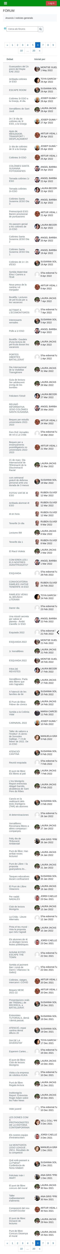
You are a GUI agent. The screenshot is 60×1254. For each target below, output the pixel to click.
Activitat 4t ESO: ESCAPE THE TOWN (17, 955)
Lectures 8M (15, 532)
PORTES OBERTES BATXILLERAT (16, 357)
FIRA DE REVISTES (14, 670)
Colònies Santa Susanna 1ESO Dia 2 (19, 239)
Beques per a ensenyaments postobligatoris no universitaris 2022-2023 (18, 447)
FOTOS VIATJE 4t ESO (18, 494)
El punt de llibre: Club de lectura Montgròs (17, 1062)
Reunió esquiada (17, 762)
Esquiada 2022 (16, 632)
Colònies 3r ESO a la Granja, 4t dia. (18, 99)
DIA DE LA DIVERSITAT (15, 1041)
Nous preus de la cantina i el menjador (18, 287)
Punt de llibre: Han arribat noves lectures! (18, 853)
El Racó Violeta (17, 551)
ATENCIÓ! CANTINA (14, 752)
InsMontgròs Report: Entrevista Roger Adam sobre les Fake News (18, 1097)
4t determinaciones (19, 815)
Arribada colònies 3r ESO (18, 80)
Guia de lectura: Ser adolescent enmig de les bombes (17, 384)
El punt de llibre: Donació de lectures (17, 1221)
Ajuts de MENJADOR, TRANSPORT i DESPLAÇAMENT (18, 135)
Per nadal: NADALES (14, 897)
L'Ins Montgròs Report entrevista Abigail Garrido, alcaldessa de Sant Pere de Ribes (19, 786)
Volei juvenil (15, 1109)
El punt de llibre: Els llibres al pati (17, 772)
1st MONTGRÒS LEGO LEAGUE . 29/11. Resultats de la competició (19, 1149)
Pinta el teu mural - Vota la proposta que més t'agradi (18, 929)
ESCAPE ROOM (17, 90)
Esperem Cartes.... (18, 1051)
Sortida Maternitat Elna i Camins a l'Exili (18, 274)
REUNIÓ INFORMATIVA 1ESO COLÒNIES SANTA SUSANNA (18, 408)
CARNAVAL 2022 (18, 723)
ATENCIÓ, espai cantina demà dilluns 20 (17, 1030)
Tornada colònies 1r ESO (19, 179)
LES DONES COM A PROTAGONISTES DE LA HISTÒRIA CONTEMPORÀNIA (19, 1122)
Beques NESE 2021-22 (16, 991)
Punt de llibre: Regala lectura (16, 1083)
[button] (5, 29)
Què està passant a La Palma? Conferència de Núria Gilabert (19, 1164)
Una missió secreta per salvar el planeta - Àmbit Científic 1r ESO (19, 620)
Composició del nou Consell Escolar (19, 1209)
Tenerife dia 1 (16, 542)
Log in (51, 3)
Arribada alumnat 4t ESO (19, 504)
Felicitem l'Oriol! (17, 396)
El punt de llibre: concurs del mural (18, 1186)
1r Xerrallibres (16, 651)
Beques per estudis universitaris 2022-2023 (19, 422)
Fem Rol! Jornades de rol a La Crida (19, 433)
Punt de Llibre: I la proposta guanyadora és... (18, 866)
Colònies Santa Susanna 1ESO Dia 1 (19, 252)
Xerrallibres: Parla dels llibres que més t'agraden (18, 681)
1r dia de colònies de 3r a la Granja (18, 147)
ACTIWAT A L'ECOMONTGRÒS (19, 311)
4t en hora (14, 514)
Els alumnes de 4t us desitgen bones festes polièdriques (18, 942)
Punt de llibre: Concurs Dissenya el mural (18, 1233)
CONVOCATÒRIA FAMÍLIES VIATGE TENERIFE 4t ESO (19, 584)
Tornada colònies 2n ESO (18, 190)
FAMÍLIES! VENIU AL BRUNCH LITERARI (18, 597)
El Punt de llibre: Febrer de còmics (18, 703)
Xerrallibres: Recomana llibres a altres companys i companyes (19, 827)
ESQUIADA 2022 (18, 642)
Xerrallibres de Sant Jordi (19, 109)
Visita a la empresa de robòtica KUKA (19, 1073)
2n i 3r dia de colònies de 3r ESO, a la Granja (18, 121)
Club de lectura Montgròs (17, 907)
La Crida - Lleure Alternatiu (17, 918)
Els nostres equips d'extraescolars (18, 1136)
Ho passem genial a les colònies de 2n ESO (18, 226)
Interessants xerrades (15, 321)
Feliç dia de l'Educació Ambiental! (15, 841)
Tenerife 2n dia (16, 523)
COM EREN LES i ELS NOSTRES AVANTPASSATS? (18, 562)
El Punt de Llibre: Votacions (18, 887)
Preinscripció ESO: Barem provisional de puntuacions (18, 214)
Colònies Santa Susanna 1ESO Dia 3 (19, 201)
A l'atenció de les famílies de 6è (17, 692)
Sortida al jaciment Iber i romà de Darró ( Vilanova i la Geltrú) (19, 968)
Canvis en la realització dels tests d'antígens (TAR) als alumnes (18, 802)
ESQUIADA (15, 573)
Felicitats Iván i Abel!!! (16, 1176)
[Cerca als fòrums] (22, 29)
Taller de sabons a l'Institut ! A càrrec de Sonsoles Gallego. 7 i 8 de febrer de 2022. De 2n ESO (18, 737)
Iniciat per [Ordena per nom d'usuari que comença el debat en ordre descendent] (39, 59)
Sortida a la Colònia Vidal (19, 713)
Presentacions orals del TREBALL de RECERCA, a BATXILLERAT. (19, 1004)
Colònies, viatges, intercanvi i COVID (18, 981)
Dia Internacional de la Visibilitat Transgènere (17, 370)
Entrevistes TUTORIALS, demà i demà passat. (19, 1018)
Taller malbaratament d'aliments (16, 1198)
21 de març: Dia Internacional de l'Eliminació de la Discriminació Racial (17, 465)
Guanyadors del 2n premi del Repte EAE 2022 (19, 69)
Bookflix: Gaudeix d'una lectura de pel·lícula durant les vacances (19, 343)
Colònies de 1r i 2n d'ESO (18, 263)
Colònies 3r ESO (17, 157)
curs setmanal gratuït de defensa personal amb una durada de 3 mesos (19, 481)
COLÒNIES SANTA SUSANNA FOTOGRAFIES (19, 168)
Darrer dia (14, 608)
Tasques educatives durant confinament (19, 877)
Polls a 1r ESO (16, 331)
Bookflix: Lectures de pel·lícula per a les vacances (18, 300)
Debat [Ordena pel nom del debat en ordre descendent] (10, 59)
